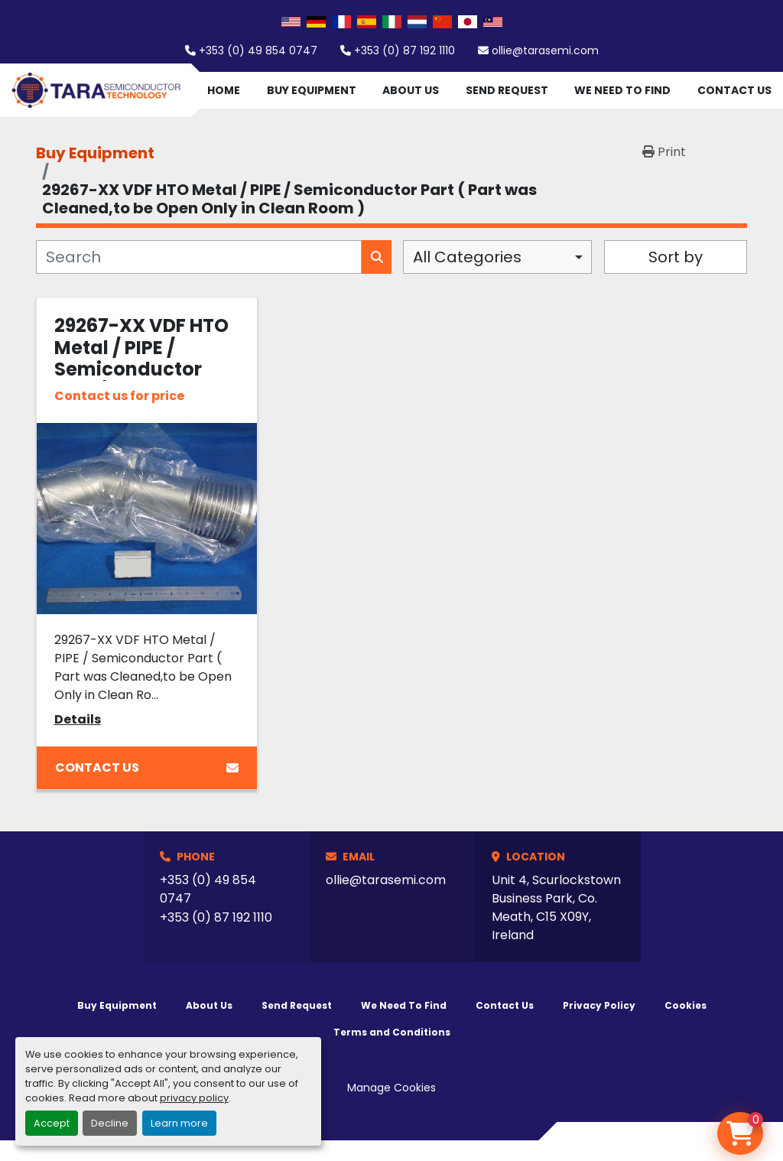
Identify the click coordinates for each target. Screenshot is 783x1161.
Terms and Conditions (391, 1032)
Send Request (507, 90)
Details (77, 719)
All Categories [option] (467, 257)
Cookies (685, 1005)
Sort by (675, 257)
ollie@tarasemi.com (545, 50)
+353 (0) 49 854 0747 (258, 50)
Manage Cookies (391, 1087)
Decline (109, 1123)
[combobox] (497, 257)
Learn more (179, 1123)
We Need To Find (622, 90)
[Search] (199, 257)
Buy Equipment (311, 90)
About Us (410, 90)
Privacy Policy (599, 1005)
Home (223, 90)
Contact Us (734, 90)
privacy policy (194, 1097)
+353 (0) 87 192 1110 (404, 50)
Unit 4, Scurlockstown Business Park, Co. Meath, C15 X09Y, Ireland (556, 907)
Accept (52, 1123)
